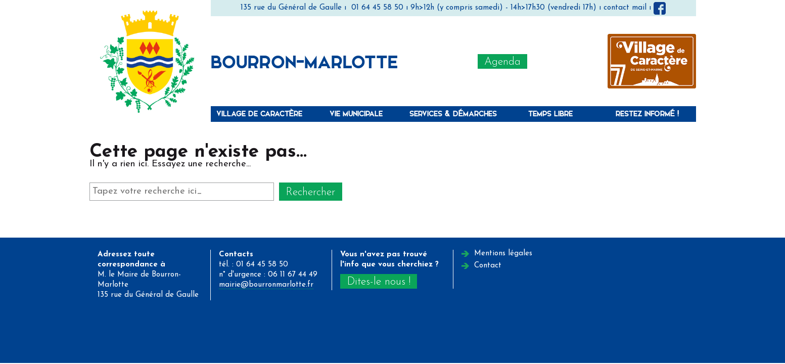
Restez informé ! (647, 113)
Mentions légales (503, 253)
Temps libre (550, 113)
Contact (487, 265)
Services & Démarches (453, 113)
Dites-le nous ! (378, 282)
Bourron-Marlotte (304, 61)
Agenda (502, 62)
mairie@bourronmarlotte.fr (266, 285)
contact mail (625, 8)
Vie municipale (356, 113)
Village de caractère (259, 113)
